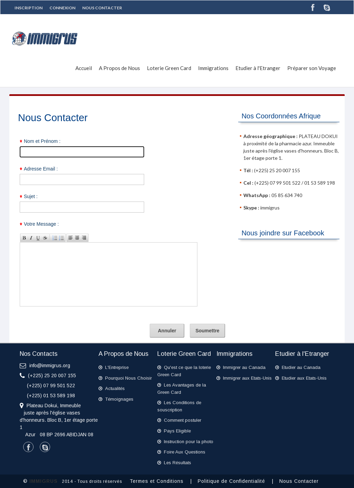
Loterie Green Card (169, 68)
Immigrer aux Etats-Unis (244, 378)
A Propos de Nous (119, 68)
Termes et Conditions (159, 481)
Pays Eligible (174, 430)
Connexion (62, 7)
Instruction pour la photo (185, 441)
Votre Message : (41, 224)
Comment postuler (179, 420)
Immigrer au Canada (241, 367)
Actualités (112, 388)
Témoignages (116, 399)
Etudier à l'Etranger (257, 68)
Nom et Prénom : (42, 141)
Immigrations (213, 68)
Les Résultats (174, 462)
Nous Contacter (102, 7)
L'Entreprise (114, 367)
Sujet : (31, 196)
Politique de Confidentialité (234, 481)
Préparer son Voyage (311, 68)
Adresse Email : (41, 169)
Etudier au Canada (297, 367)
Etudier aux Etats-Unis (301, 378)
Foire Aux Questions (181, 452)
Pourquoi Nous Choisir (125, 378)
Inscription (29, 7)
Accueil (83, 68)
